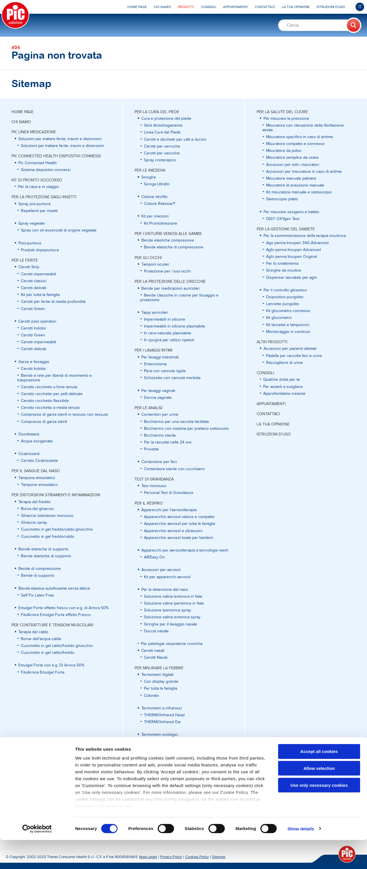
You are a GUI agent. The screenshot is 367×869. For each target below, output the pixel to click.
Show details (301, 857)
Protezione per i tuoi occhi (167, 271)
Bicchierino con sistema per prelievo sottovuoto (186, 428)
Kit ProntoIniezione (160, 223)
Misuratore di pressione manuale (295, 185)
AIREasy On (154, 557)
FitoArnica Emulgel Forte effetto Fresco (56, 615)
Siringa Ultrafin (157, 184)
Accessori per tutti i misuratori (292, 164)
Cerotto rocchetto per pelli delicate (52, 394)
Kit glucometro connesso (288, 311)
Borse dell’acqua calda (41, 639)
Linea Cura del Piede (162, 132)
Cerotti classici (33, 281)
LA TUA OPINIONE (273, 424)
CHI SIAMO (21, 122)
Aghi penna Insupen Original (291, 256)
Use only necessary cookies (319, 814)
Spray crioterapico (160, 160)
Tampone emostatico (39, 484)
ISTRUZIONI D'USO (274, 434)
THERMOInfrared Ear (162, 722)
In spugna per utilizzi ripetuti (169, 340)
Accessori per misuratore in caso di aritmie (304, 171)
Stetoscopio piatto (282, 199)
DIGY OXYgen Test (282, 219)
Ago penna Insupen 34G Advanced (297, 243)
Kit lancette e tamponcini (287, 325)
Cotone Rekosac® (159, 203)
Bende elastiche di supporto (46, 556)
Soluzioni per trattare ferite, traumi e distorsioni (62, 146)
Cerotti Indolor (33, 328)
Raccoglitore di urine (284, 362)
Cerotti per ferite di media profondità (53, 301)
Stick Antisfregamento (163, 125)
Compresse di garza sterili (44, 421)
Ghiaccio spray (34, 522)
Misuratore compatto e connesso (295, 144)
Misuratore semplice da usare (292, 157)
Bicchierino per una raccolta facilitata (176, 421)
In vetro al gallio (158, 741)
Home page (22, 112)
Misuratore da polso (283, 150)
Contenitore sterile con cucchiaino (174, 469)
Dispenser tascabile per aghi (291, 277)
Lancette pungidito (282, 304)
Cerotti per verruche (162, 146)
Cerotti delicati (33, 288)
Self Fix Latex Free (37, 595)
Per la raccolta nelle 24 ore (168, 442)
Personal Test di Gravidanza (168, 493)
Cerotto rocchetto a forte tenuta (49, 387)
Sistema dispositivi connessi (46, 170)
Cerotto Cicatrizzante (39, 460)
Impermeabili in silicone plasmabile (174, 326)
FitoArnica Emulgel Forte (43, 672)
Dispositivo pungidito (284, 297)
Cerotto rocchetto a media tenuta (50, 407)
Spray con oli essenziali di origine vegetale (59, 230)
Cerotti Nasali (155, 657)
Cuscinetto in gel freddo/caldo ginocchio (57, 529)
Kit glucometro (279, 317)
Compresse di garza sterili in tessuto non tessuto (64, 414)
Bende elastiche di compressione (173, 247)
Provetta (151, 449)
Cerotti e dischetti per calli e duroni (175, 139)
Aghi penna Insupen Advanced (293, 250)
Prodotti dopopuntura (40, 250)
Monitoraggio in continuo (288, 331)
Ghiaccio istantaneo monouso (47, 515)
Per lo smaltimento (282, 263)
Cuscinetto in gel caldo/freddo (47, 652)
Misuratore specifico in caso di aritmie (299, 137)
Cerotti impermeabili (38, 274)
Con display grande (161, 681)
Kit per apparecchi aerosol (167, 577)
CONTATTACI (268, 414)
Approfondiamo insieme (284, 393)
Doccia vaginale (158, 397)
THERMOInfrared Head (164, 715)
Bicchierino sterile (160, 435)
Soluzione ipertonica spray (167, 610)
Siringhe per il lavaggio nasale (170, 624)
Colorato (151, 695)
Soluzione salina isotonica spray (172, 617)
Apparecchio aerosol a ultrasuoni (173, 531)
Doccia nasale (156, 631)
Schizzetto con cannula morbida (172, 378)
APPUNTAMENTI (271, 404)
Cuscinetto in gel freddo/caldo (47, 536)
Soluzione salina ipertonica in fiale (174, 603)
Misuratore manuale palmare (291, 178)
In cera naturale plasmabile (167, 333)
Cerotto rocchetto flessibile (45, 401)
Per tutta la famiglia (160, 688)
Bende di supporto (37, 575)
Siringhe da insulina (283, 270)
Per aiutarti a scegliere (283, 387)
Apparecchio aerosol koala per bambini (178, 537)
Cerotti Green (33, 309)
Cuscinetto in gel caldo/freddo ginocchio (57, 646)
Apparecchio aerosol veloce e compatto (179, 517)
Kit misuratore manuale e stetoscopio (299, 192)
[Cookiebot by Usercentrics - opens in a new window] (37, 858)
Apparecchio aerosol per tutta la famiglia (179, 523)
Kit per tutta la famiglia (40, 295)
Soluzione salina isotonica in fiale (173, 596)
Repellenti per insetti (39, 211)
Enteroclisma (155, 364)
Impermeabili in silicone (164, 319)
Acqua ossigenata (36, 441)
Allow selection (319, 797)
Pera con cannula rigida (165, 371)
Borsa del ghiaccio (37, 509)
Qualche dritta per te (281, 379)
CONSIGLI (265, 373)
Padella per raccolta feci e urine (294, 356)
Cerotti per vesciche (162, 153)
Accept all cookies (319, 780)
